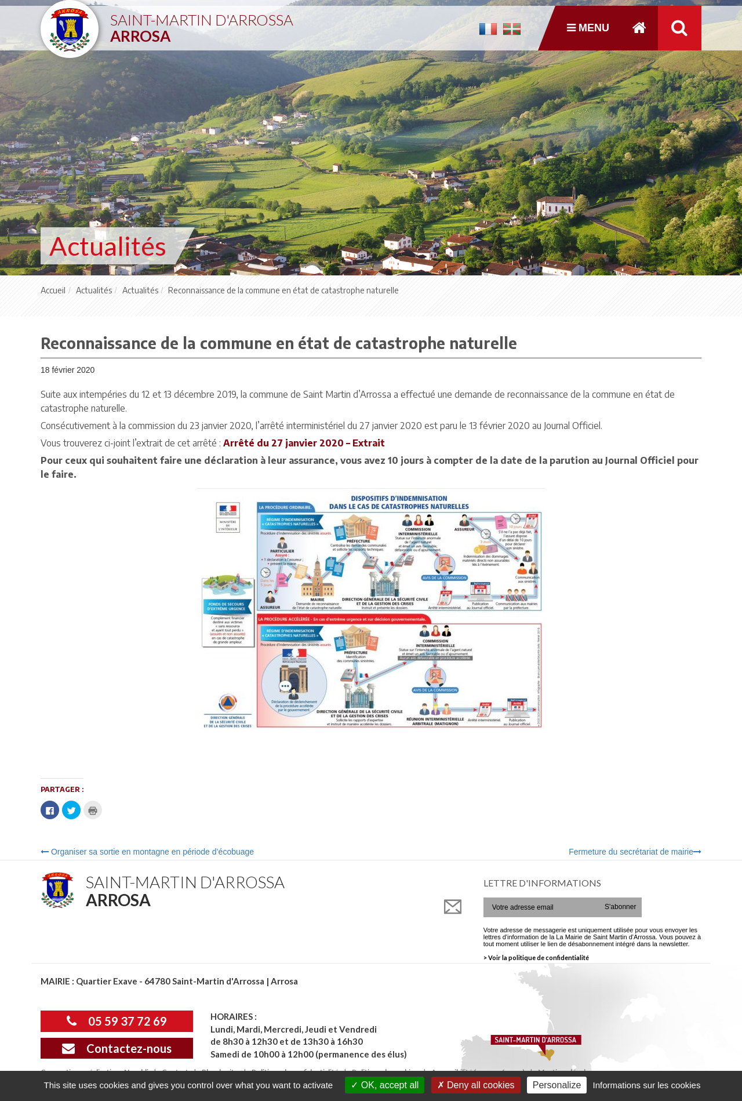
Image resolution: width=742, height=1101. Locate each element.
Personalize (557, 1085)
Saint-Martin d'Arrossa (201, 23)
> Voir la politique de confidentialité (536, 957)
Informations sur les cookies (646, 1085)
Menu (588, 28)
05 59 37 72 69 (117, 1021)
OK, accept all (385, 1085)
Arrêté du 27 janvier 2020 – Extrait (304, 443)
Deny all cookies (476, 1085)
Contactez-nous (117, 1048)
